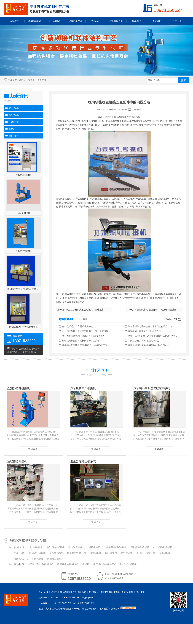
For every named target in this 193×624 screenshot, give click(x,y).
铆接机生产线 (96, 547)
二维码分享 (137, 109)
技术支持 (14, 122)
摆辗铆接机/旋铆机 (139, 547)
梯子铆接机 (111, 553)
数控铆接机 (36, 547)
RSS (136, 592)
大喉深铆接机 (23, 213)
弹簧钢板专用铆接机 (67, 564)
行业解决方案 (96, 369)
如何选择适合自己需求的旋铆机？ (78, 326)
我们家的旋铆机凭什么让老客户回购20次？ (83, 336)
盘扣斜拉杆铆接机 (18, 388)
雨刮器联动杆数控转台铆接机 (23, 327)
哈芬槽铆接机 (56, 553)
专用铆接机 (165, 553)
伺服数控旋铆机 (23, 175)
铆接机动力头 (21, 558)
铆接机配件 (37, 558)
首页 (21, 80)
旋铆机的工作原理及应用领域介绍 (144, 331)
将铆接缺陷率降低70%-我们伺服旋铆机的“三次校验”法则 (87, 345)
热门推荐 (14, 135)
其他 (11, 128)
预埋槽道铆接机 (17, 461)
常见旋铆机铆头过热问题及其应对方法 (84, 309)
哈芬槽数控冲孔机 (76, 553)
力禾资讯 (30, 80)
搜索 (183, 80)
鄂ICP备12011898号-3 (112, 592)
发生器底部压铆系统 (83, 461)
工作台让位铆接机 (145, 553)
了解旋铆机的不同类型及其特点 (143, 340)
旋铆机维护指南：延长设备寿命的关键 (80, 340)
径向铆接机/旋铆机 (116, 547)
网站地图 (128, 592)
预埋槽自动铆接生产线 (105, 564)
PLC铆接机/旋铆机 (162, 547)
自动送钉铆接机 (37, 553)
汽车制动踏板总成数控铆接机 (151, 388)
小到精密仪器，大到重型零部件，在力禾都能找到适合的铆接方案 (87, 331)
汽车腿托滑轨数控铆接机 (41, 564)
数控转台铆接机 (76, 547)
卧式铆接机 (96, 553)
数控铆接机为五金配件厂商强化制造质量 (156, 309)
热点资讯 (41, 80)
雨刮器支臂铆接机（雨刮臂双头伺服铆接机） (23, 289)
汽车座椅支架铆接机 (83, 388)
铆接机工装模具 (55, 558)
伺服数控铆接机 (23, 251)
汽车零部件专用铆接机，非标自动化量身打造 (150, 326)
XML (142, 592)
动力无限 (114, 608)
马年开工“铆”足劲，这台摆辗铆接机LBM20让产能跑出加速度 (153, 336)
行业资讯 (14, 115)
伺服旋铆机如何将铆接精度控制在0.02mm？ (149, 345)
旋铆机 (85, 564)
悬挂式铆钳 (127, 553)
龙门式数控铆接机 (55, 547)
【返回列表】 (171, 319)
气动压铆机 (19, 553)
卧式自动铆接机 (128, 564)
